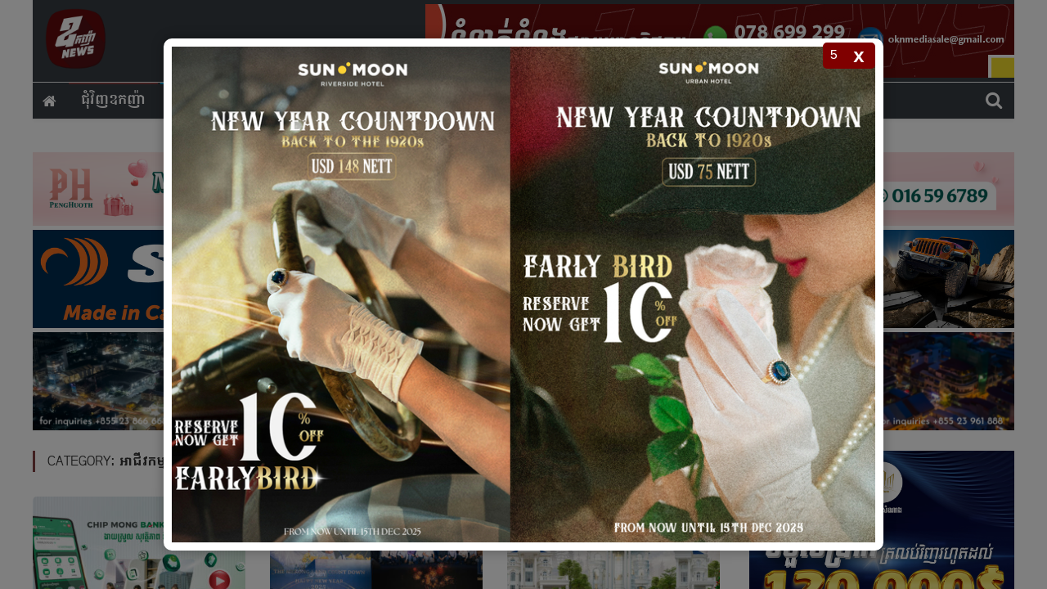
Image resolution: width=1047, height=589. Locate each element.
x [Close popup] (858, 55)
